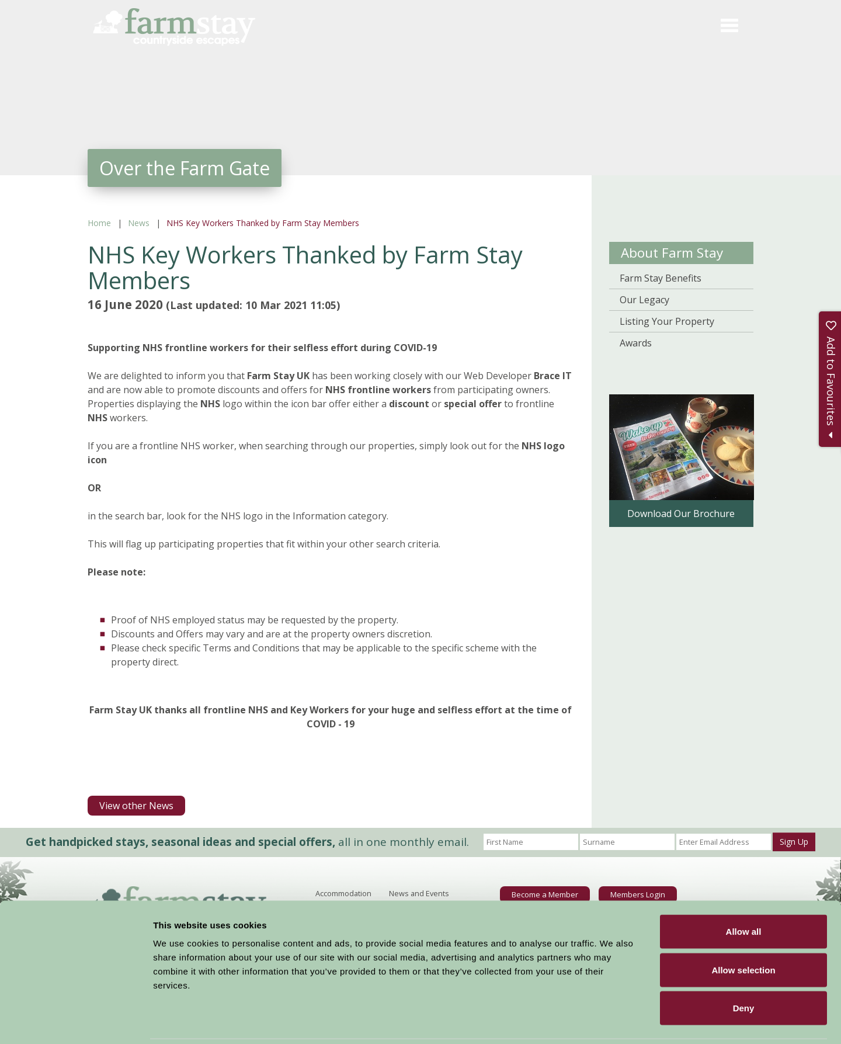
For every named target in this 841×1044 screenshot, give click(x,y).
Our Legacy (644, 299)
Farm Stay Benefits (660, 278)
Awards (636, 343)
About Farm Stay (672, 253)
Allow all (744, 891)
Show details (613, 1021)
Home (99, 222)
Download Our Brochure (681, 513)
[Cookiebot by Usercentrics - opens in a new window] (76, 1021)
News (139, 222)
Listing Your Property (667, 321)
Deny (744, 967)
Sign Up (794, 841)
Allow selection (743, 929)
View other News (136, 805)
